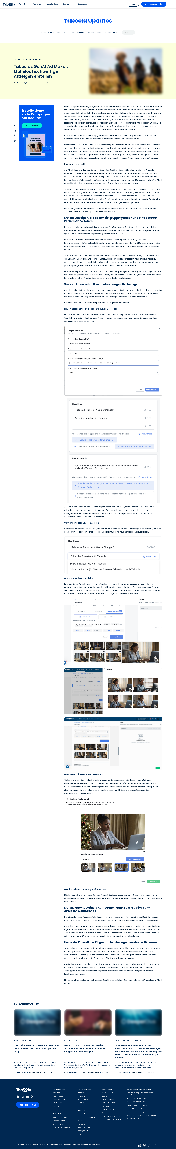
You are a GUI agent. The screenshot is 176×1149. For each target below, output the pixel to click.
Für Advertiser (59, 1089)
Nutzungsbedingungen (54, 1145)
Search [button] (128, 32)
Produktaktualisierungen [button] (50, 32)
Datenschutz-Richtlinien (24, 1145)
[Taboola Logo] (9, 4)
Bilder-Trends (58, 1124)
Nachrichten (70, 1041)
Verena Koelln (21, 1072)
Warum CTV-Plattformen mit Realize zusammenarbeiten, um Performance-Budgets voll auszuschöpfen (84, 1048)
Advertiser (23, 4)
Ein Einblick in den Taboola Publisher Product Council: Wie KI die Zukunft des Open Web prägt (37, 1048)
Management (83, 1131)
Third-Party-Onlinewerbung (81, 1145)
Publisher (37, 4)
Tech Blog (106, 1096)
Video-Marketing (133, 1118)
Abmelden (67, 1145)
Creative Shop (58, 1103)
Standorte (81, 1124)
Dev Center (106, 1106)
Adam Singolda (123, 1072)
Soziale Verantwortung (86, 1117)
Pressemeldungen (84, 1127)
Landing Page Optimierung (137, 1105)
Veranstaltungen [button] (94, 32)
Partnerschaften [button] (111, 32)
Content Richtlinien (109, 1109)
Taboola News (51, 4)
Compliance (106, 1113)
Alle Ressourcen (108, 1099)
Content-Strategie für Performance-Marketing (140, 1094)
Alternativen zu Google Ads (137, 1098)
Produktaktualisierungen (29, 59)
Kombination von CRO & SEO (137, 1108)
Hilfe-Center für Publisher (111, 1120)
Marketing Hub (107, 1093)
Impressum (96, 1145)
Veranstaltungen (23, 1041)
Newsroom (82, 1096)
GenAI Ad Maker (59, 1099)
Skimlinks (81, 1103)
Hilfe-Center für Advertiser (112, 1116)
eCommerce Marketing (135, 1112)
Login (133, 4)
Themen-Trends (59, 1121)
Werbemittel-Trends (60, 1117)
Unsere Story (82, 1114)
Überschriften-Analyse (61, 1127)
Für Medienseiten (85, 1089)
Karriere (81, 1121)
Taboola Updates (88, 20)
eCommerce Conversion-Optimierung (141, 1115)
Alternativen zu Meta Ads (136, 1102)
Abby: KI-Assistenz (59, 1096)
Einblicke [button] (80, 32)
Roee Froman (72, 1072)
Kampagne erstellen (154, 4)
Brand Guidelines (108, 1103)
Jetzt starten (32, 125)
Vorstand (81, 1134)
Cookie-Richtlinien (39, 1145)
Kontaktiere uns (28, 1104)
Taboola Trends (59, 1114)
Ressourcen (83, 4)
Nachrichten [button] (69, 32)
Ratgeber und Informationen (139, 1089)
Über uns (66, 4)
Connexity (56, 1106)
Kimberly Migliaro (23, 83)
